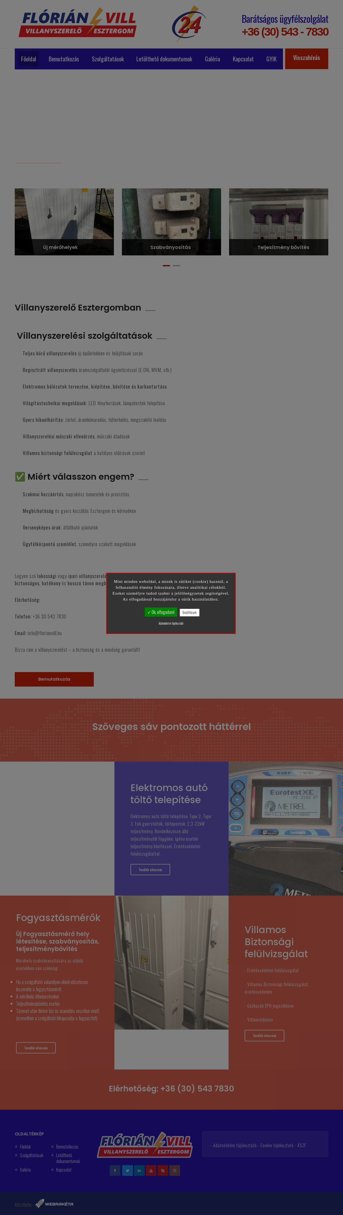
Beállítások (189, 612)
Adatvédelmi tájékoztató (171, 623)
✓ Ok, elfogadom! (160, 612)
